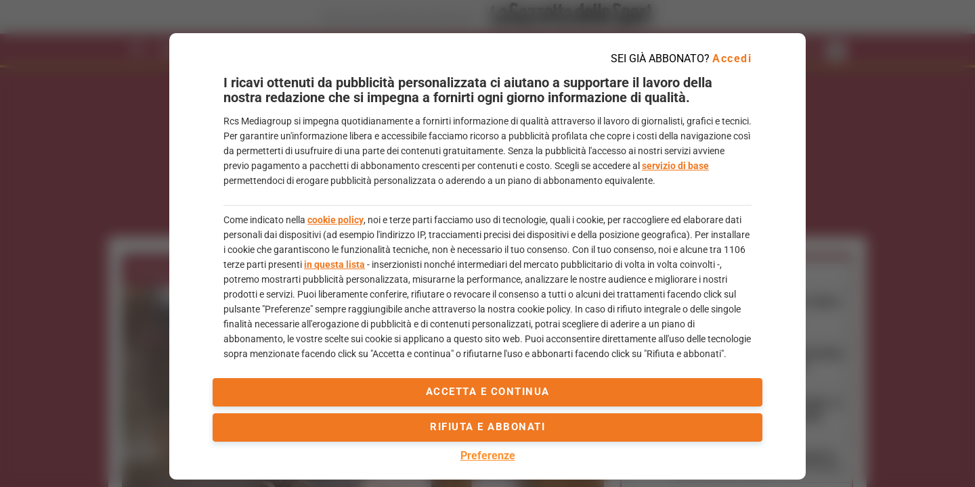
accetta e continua (488, 392)
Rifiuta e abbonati (487, 427)
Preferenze (487, 455)
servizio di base (675, 165)
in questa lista (334, 264)
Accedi (732, 58)
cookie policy (335, 219)
